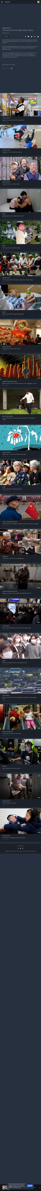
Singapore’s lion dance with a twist (11, 348)
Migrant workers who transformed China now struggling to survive (19, 383)
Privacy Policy (18, 1187)
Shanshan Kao (5, 33)
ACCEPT (30, 1185)
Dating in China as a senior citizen (11, 184)
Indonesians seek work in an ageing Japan (13, 558)
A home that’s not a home (9, 803)
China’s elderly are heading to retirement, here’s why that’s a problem (20, 523)
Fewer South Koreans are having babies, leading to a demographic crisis (19, 698)
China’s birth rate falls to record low (11, 733)
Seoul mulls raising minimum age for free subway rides (16, 628)
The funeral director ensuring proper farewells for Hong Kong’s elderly (18, 418)
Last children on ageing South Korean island (13, 837)
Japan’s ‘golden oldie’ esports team (11, 768)
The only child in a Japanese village (11, 248)
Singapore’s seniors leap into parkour (12, 152)
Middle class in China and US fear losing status (14, 454)
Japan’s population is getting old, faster (12, 489)
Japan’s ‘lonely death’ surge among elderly (13, 314)
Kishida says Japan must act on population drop (14, 662)
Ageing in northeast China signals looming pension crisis (16, 593)
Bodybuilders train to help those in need (12, 216)
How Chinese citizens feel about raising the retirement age (17, 280)
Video (7, 2)
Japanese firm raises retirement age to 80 (13, 120)
